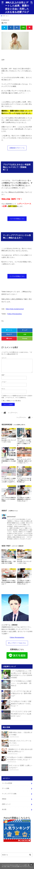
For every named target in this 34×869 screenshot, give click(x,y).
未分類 (4, 809)
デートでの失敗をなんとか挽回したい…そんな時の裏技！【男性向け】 (21, 683)
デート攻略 (5, 788)
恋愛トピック (6, 804)
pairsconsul (11, 516)
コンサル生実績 (7, 783)
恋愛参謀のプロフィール (17, 148)
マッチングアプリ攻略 (9, 793)
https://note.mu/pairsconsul (15, 309)
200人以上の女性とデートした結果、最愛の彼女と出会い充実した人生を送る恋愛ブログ (17, 7)
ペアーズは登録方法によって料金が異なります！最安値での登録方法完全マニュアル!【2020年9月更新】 (21, 674)
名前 (3, 375)
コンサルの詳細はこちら (17, 276)
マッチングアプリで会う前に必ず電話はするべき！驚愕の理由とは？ (21, 693)
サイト (3, 388)
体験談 (4, 799)
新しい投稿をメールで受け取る (12, 400)
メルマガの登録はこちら (17, 218)
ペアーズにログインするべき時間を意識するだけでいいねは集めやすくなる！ (21, 714)
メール (3, 382)
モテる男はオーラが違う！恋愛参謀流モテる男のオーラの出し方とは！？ (21, 704)
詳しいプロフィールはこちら (17, 643)
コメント (4, 358)
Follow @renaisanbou (14, 314)
